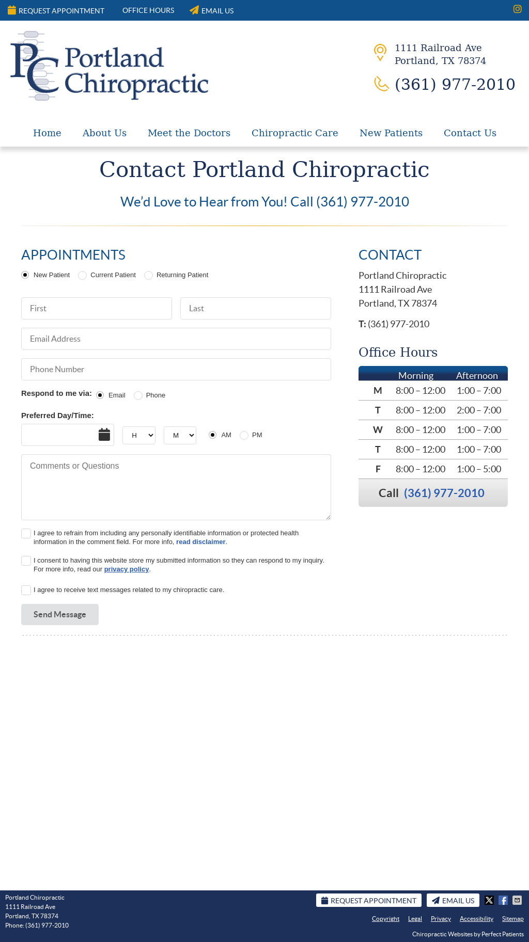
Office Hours (148, 10)
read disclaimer (200, 542)
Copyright (385, 918)
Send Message (60, 614)
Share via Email (518, 900)
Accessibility (476, 918)
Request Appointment (56, 10)
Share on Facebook (504, 900)
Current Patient (112, 275)
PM (257, 435)
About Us (105, 132)
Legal (415, 918)
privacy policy (126, 569)
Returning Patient (182, 275)
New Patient (52, 275)
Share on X (490, 900)
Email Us (212, 10)
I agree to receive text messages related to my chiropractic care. (129, 590)
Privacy (441, 918)
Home (47, 132)
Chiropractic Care (295, 132)
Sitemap (513, 918)
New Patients (391, 132)
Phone (156, 395)
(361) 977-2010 (444, 492)
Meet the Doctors (189, 132)
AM (226, 435)
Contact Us (470, 132)
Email (117, 395)
